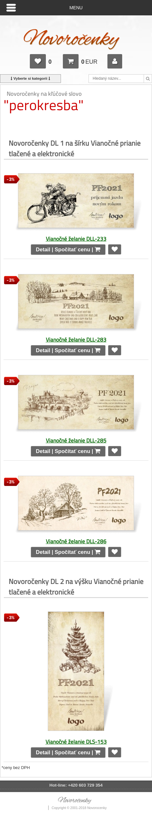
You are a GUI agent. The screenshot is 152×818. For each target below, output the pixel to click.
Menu (76, 7)
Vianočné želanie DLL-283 (76, 340)
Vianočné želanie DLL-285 (76, 440)
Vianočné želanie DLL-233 (76, 239)
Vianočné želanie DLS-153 (76, 742)
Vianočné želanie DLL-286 (76, 541)
